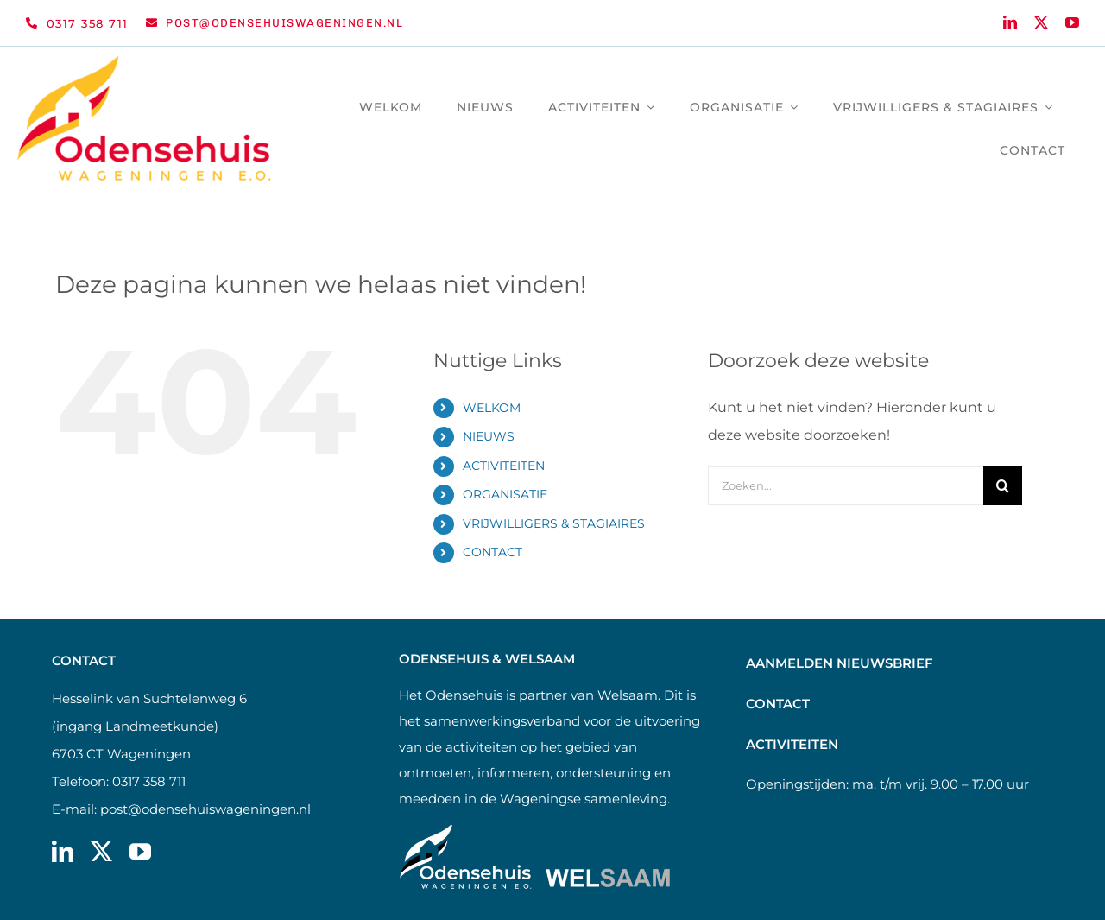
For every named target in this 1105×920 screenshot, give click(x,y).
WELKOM (492, 408)
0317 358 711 (149, 781)
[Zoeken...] (845, 485)
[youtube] (1072, 22)
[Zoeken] (1002, 485)
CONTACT (492, 552)
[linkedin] (1010, 22)
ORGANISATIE (505, 494)
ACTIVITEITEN (504, 465)
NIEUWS (489, 436)
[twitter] (1041, 22)
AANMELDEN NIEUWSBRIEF (839, 663)
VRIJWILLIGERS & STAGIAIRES (554, 523)
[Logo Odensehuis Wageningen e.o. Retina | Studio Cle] (144, 62)
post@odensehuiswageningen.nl (205, 809)
